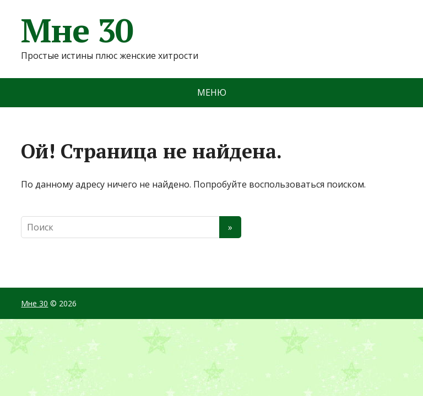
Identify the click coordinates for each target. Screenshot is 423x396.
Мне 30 (77, 30)
